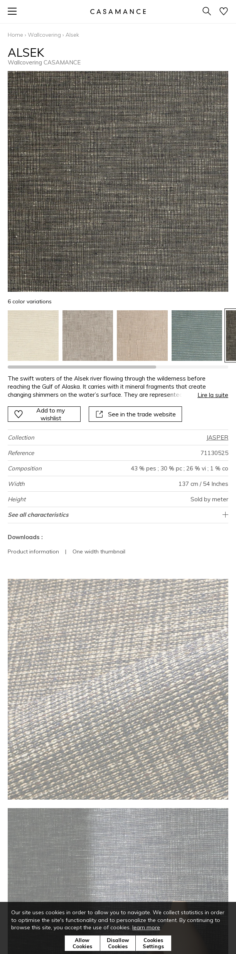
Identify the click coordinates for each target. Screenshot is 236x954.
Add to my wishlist (39, 414)
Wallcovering (44, 34)
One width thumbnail (98, 551)
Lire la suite (212, 395)
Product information (33, 551)
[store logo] (118, 11)
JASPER (217, 437)
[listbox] (118, 335)
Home (15, 34)
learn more (146, 927)
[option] (33, 335)
